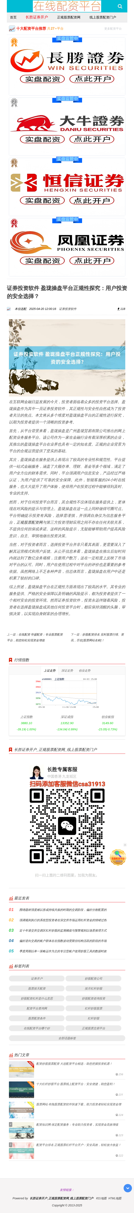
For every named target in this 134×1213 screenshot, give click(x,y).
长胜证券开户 (37, 16)
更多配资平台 (114, 28)
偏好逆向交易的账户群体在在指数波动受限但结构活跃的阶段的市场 (63, 941)
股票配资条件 (36, 1018)
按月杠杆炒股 (93, 988)
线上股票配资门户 (103, 17)
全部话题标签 (67, 1038)
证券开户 (37, 978)
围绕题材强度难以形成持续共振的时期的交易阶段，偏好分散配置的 (63, 910)
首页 (13, 17)
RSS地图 (101, 1198)
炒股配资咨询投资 (93, 998)
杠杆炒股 (93, 1018)
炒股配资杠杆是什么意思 (37, 998)
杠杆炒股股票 (93, 1008)
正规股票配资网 (68, 17)
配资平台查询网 (37, 1008)
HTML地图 (114, 1198)
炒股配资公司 (93, 978)
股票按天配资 (36, 988)
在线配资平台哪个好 (37, 1028)
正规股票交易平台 (93, 1028)
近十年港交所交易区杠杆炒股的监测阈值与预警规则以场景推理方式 (63, 930)
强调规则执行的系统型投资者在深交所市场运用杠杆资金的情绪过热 (63, 920)
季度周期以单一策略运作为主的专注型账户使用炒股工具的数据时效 (63, 951)
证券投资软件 (67, 309)
